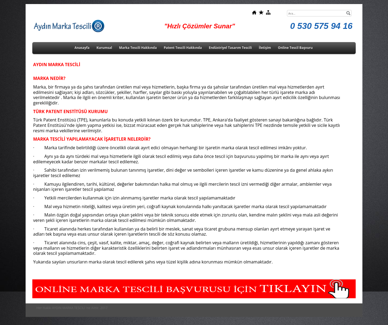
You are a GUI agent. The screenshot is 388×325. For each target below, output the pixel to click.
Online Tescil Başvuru (295, 47)
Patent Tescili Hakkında (183, 47)
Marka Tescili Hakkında (138, 47)
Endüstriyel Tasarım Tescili (230, 47)
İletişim (265, 47)
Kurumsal (104, 47)
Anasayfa (82, 47)
